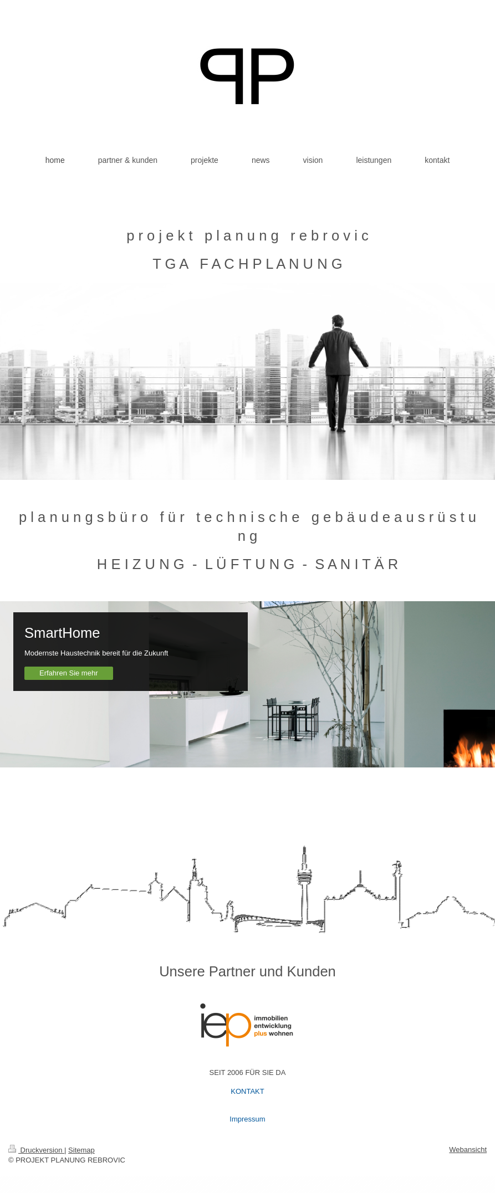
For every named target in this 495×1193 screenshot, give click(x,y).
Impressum (247, 1119)
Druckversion (36, 1150)
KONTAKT (247, 1091)
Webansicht (468, 1149)
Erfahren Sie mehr (68, 673)
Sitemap (81, 1150)
